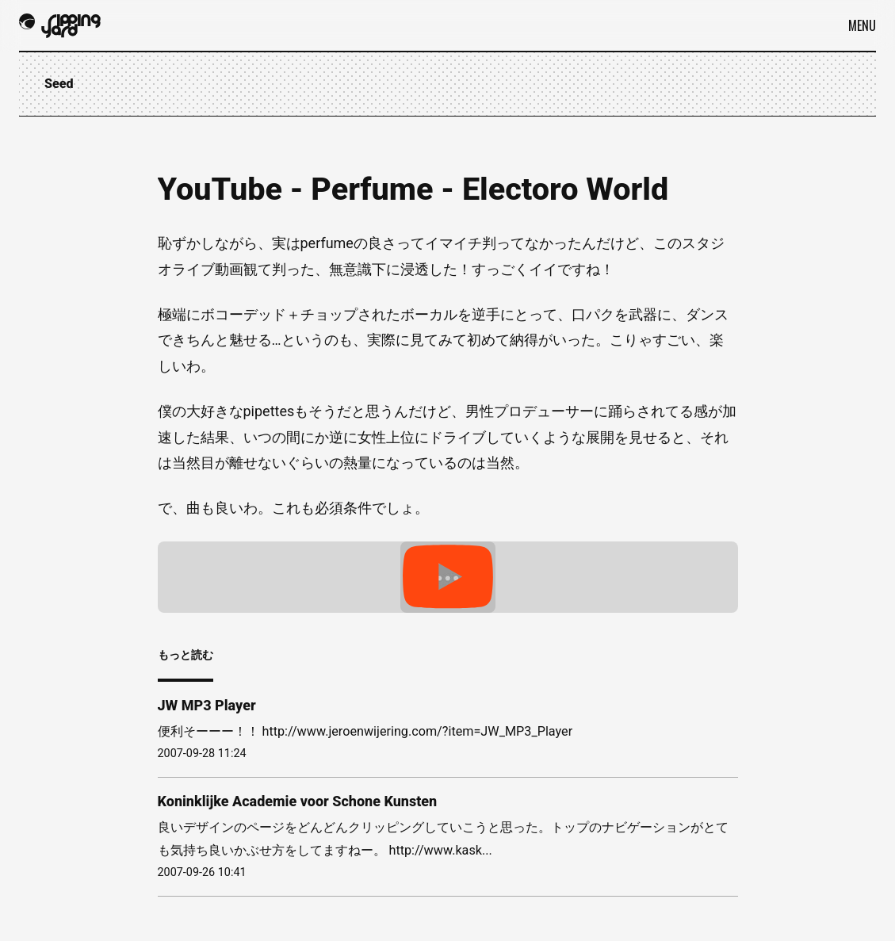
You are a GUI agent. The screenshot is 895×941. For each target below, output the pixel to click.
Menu (862, 25)
